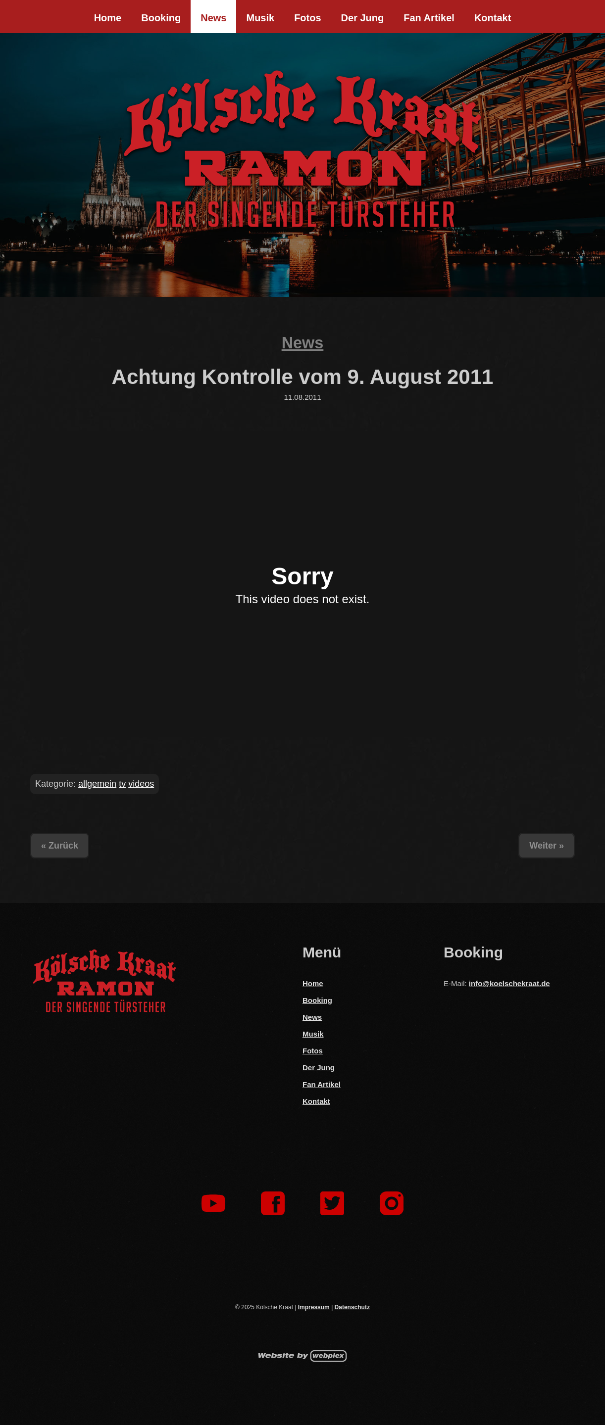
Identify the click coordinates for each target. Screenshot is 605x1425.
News (213, 17)
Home (108, 17)
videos (141, 784)
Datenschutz (352, 1307)
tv (122, 784)
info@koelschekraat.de (509, 983)
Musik (260, 17)
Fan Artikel (428, 17)
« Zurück (59, 846)
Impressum (314, 1307)
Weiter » (546, 846)
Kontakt (492, 17)
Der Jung (362, 17)
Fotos (307, 17)
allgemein (97, 784)
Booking (161, 17)
